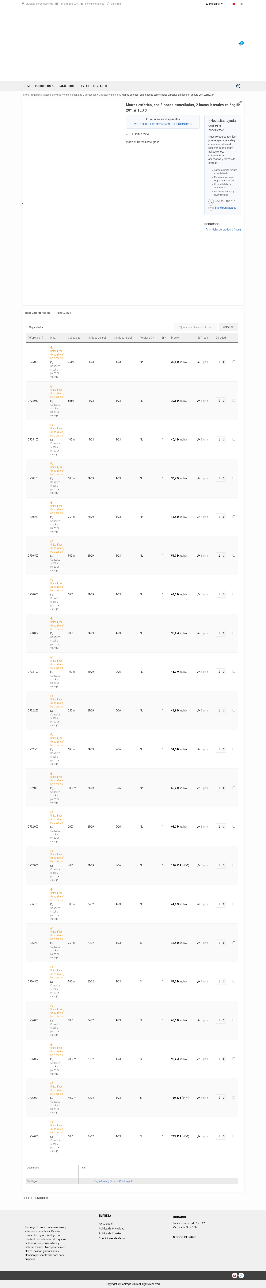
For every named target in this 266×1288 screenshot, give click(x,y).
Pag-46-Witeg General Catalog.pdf (113, 1181)
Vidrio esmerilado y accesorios (79, 94)
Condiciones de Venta (112, 1238)
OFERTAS (83, 86)
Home (27, 86)
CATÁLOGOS (66, 86)
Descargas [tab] (64, 313)
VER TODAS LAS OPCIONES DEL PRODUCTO (163, 124)
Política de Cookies (110, 1233)
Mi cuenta (216, 3)
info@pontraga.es (94, 3)
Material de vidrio (52, 94)
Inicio (25, 94)
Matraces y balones (109, 94)
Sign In (204, 362)
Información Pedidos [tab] (38, 313)
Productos (45, 86)
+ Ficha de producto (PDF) (222, 229)
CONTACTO (100, 86)
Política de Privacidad (111, 1228)
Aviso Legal (105, 1223)
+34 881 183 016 (68, 3)
